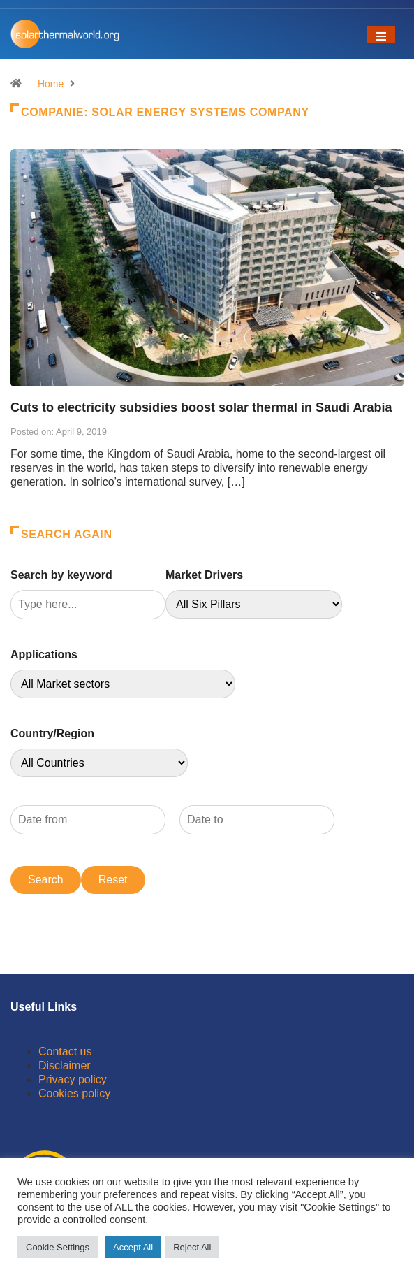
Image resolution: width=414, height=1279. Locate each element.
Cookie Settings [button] (57, 1247)
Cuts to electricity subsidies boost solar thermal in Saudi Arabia (201, 407)
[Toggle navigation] (381, 34)
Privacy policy (72, 1079)
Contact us (64, 1051)
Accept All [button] (133, 1247)
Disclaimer (64, 1065)
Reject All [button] (192, 1247)
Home (51, 83)
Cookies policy (74, 1093)
